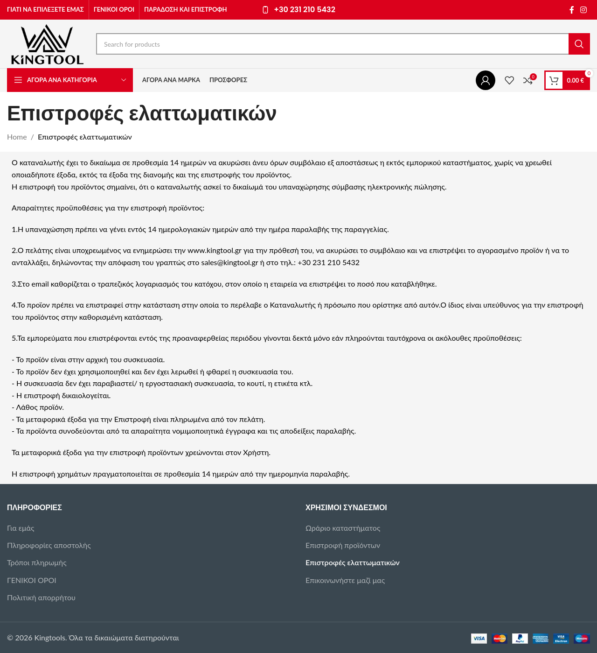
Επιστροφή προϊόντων (342, 545)
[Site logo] (47, 42)
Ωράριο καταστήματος (342, 527)
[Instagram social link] (583, 10)
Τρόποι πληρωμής (37, 562)
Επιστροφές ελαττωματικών (352, 562)
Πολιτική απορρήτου (41, 597)
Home (17, 136)
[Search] (343, 44)
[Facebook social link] (571, 10)
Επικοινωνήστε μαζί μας (345, 580)
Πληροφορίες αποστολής (49, 545)
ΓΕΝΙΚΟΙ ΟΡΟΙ (31, 580)
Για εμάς (20, 527)
